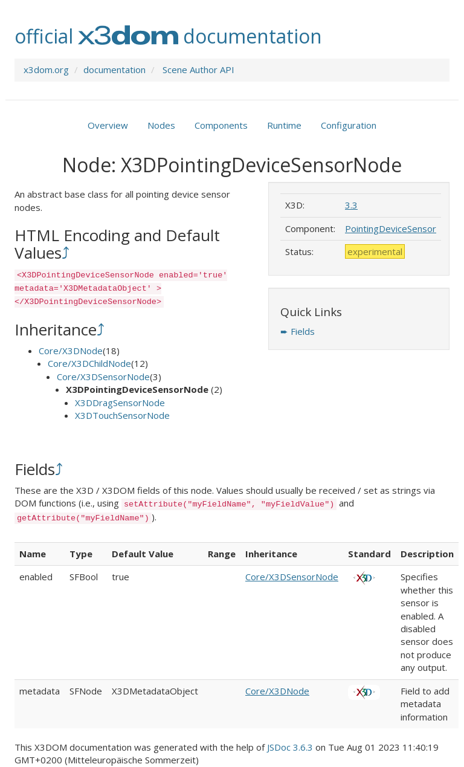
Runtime (284, 125)
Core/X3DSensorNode (103, 377)
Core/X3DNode (71, 351)
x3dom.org (46, 69)
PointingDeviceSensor (390, 228)
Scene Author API (198, 69)
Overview (108, 125)
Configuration (348, 125)
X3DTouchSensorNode (122, 415)
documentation (114, 69)
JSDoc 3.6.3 (290, 747)
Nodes (161, 125)
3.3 (351, 205)
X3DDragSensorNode (120, 402)
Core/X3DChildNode (89, 363)
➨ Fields (297, 331)
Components (221, 125)
